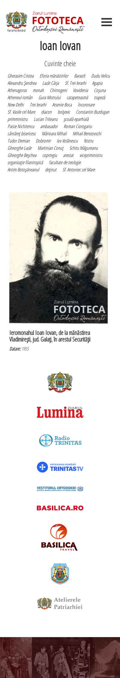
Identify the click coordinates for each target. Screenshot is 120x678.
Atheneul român (20, 97)
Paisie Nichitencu (21, 126)
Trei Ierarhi (38, 104)
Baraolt (79, 75)
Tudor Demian (19, 140)
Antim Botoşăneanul (23, 169)
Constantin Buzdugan (92, 112)
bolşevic (64, 112)
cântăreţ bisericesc (22, 133)
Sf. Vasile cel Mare (21, 112)
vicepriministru (91, 155)
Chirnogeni (58, 90)
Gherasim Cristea (21, 75)
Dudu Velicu (100, 75)
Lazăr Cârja (50, 83)
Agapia (97, 83)
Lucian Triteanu (46, 119)
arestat (68, 155)
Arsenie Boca (62, 104)
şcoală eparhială (76, 119)
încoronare (86, 104)
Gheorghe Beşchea (22, 155)
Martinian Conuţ (50, 148)
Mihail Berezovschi (87, 133)
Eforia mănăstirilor (54, 75)
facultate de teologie (65, 162)
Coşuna (100, 90)
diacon (46, 112)
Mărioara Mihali (54, 133)
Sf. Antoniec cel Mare (78, 169)
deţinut (50, 169)
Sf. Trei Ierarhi (75, 83)
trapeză (99, 97)
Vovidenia (80, 90)
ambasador (49, 126)
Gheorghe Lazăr (20, 148)
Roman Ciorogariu (78, 126)
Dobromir (43, 140)
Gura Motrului (49, 97)
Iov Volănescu (67, 140)
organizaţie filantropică (25, 162)
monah (38, 90)
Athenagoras (17, 90)
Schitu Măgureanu (83, 148)
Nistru (88, 140)
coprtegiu (49, 155)
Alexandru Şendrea (22, 83)
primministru (18, 119)
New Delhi (16, 104)
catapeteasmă (77, 97)
